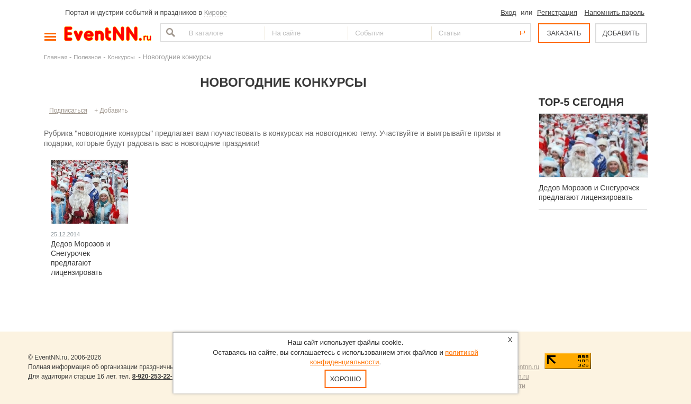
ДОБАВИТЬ (621, 33)
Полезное (88, 56)
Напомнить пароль (614, 12)
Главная (55, 56)
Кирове (215, 12)
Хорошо (345, 379)
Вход (508, 12)
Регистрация (557, 12)
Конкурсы (122, 56)
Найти (169, 32)
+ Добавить (111, 110)
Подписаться (68, 110)
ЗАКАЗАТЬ (564, 33)
